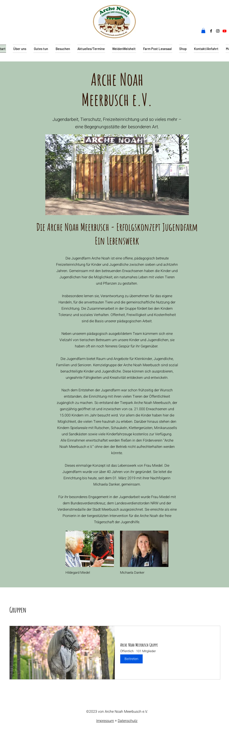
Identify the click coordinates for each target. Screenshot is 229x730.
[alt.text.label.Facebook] (211, 31)
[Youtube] (224, 31)
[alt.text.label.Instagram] (218, 31)
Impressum (105, 720)
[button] (203, 30)
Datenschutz (127, 720)
